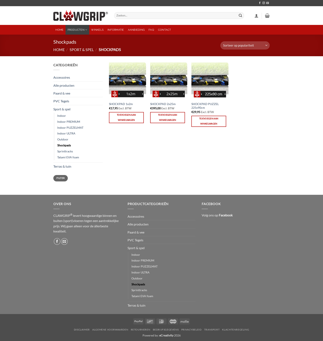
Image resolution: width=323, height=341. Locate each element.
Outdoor (62, 139)
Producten (77, 30)
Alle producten (63, 85)
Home (59, 29)
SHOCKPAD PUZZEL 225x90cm (205, 106)
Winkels (97, 29)
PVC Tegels (61, 101)
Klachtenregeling (235, 329)
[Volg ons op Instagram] (263, 3)
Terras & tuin (62, 166)
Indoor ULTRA (66, 133)
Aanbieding (136, 29)
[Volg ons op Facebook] (260, 3)
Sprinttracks (65, 151)
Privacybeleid (191, 329)
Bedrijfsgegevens (166, 329)
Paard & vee (61, 93)
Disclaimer (82, 329)
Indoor (61, 115)
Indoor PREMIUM (68, 121)
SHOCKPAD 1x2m (121, 104)
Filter (60, 178)
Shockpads (64, 145)
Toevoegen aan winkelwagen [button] (126, 117)
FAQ (151, 29)
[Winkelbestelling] (245, 45)
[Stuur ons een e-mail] (267, 3)
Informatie (116, 29)
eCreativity (166, 335)
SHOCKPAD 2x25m (163, 104)
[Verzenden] (240, 15)
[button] (256, 15)
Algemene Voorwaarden (110, 329)
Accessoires (61, 77)
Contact (164, 29)
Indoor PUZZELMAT (70, 127)
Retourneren (140, 329)
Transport (212, 329)
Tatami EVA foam (68, 157)
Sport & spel (82, 49)
